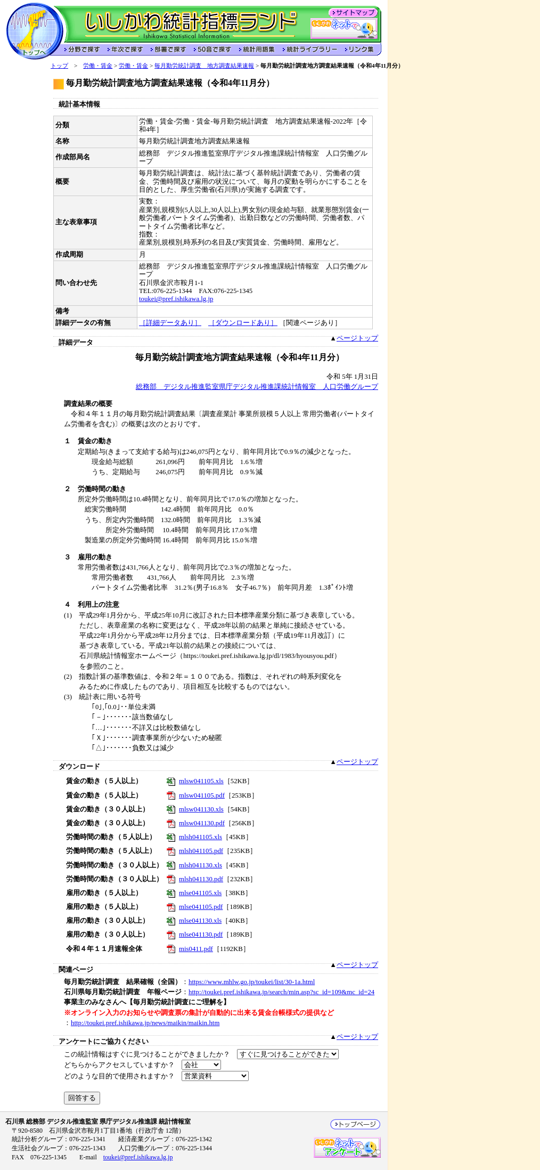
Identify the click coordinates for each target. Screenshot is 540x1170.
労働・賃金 (97, 65)
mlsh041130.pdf (201, 879)
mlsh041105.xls (200, 837)
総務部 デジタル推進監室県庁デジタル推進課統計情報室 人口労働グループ (257, 387)
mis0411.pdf (196, 949)
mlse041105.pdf (201, 907)
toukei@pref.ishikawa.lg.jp (176, 299)
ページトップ (357, 338)
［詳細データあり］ (170, 323)
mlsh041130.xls (200, 865)
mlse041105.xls (200, 893)
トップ (59, 65)
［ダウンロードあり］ (242, 323)
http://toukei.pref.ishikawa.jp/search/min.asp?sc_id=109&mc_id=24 (281, 992)
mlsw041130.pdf (202, 823)
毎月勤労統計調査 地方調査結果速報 (204, 65)
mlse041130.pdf (201, 934)
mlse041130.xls (200, 920)
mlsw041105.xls (201, 781)
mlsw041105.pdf (202, 795)
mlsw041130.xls (201, 809)
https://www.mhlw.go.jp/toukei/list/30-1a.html (252, 982)
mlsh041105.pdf (201, 851)
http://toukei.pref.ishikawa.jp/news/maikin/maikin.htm (145, 1023)
